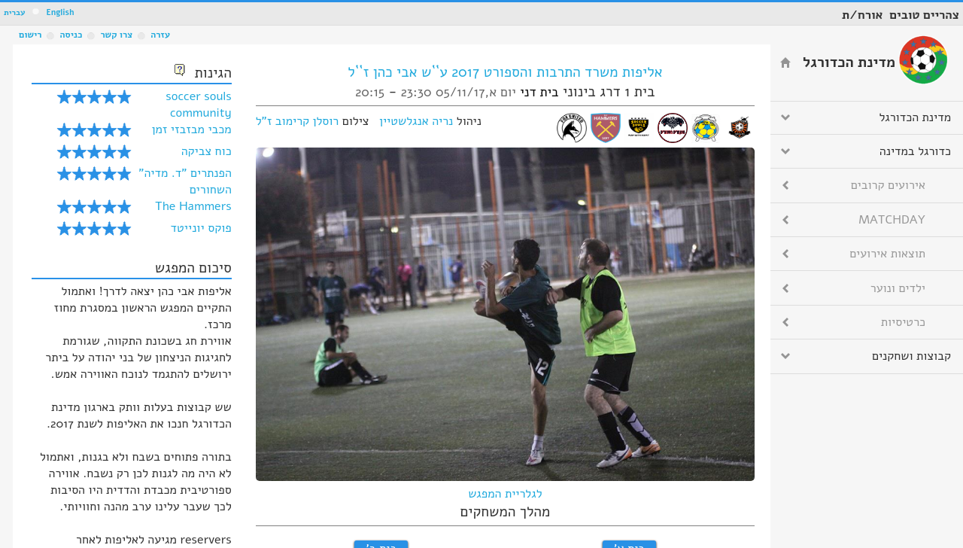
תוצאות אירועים (887, 253)
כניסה (70, 35)
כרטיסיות (903, 322)
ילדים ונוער (897, 288)
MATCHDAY (891, 220)
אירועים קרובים (888, 185)
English (60, 12)
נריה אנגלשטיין (416, 121)
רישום (30, 35)
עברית (15, 12)
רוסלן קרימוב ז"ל (297, 121)
